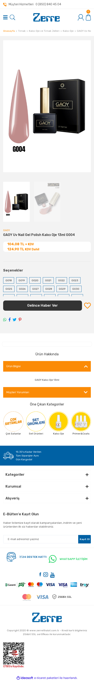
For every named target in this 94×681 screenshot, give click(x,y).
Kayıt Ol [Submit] (85, 539)
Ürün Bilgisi (13, 366)
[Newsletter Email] (47, 539)
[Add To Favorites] (87, 306)
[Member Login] (81, 17)
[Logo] (46, 17)
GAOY (6, 230)
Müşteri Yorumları (17, 392)
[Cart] (88, 17)
